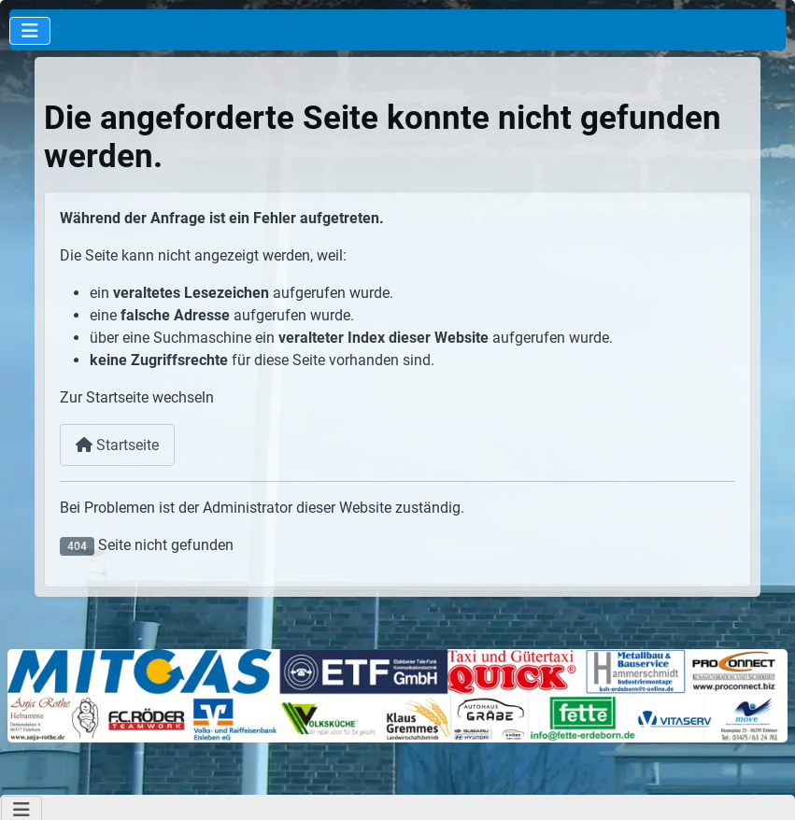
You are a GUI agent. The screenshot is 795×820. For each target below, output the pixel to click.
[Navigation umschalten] (29, 31)
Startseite (117, 445)
